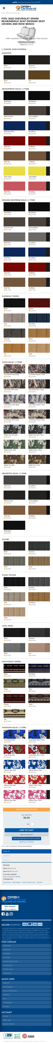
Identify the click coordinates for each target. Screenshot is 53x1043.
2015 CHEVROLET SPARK (11, 877)
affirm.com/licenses (6, 940)
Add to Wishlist (26, 835)
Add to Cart (26, 830)
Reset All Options (27, 842)
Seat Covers (7, 882)
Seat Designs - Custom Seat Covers (23, 882)
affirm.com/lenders (39, 932)
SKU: (4, 868)
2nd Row (39, 882)
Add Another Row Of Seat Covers (26, 838)
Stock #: (5, 871)
